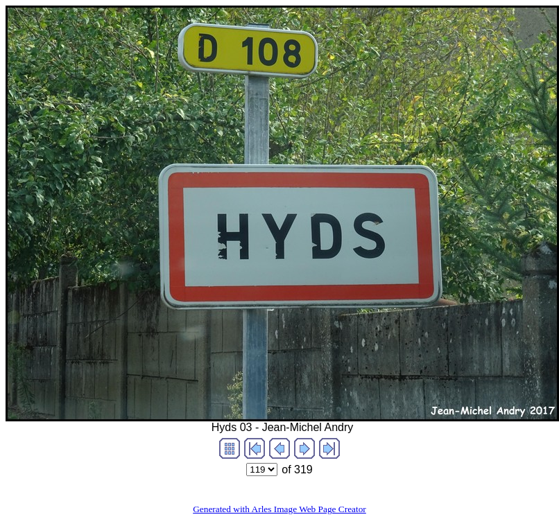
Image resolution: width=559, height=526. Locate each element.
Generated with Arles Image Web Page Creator (279, 509)
